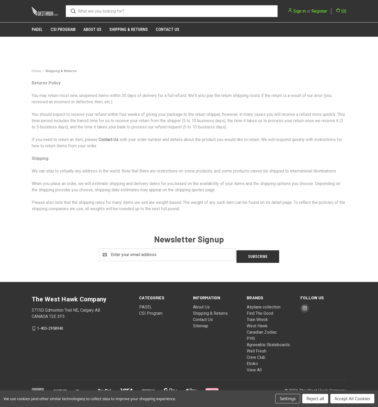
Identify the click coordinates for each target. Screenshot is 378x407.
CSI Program (63, 29)
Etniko (252, 361)
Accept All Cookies (352, 398)
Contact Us (167, 29)
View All (254, 368)
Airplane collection (263, 305)
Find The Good (260, 311)
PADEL (37, 29)
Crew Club (256, 355)
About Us (92, 29)
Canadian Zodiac (262, 330)
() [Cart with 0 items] (341, 11)
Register (319, 11)
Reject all (315, 398)
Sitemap (200, 324)
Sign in (299, 11)
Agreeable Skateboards (268, 342)
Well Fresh (256, 349)
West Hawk (257, 324)
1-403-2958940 (50, 326)
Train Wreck (257, 317)
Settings (288, 398)
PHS (251, 336)
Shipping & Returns (128, 29)
